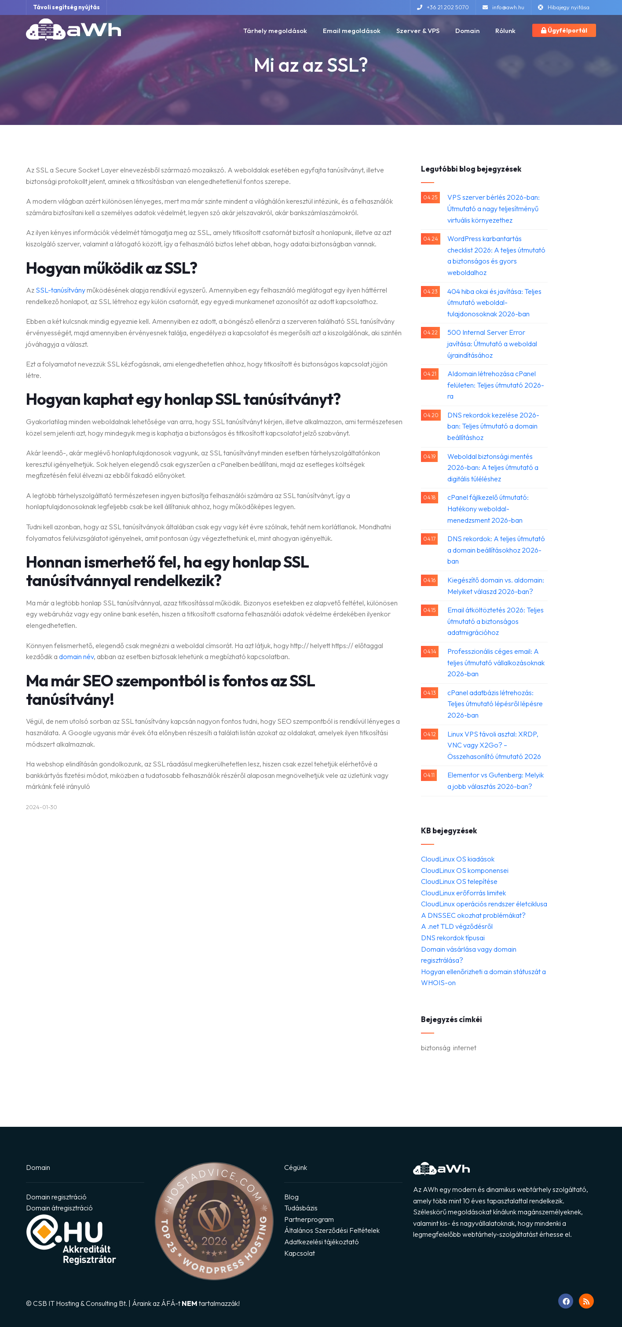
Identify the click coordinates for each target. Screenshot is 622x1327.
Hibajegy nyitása (563, 7)
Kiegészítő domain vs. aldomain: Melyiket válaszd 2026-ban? (495, 586)
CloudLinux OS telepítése (459, 881)
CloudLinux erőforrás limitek (463, 892)
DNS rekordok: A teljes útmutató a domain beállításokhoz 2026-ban (496, 549)
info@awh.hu (503, 7)
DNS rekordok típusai (453, 937)
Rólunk (505, 30)
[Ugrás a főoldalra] (73, 28)
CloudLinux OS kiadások (457, 858)
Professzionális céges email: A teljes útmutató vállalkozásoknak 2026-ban (496, 662)
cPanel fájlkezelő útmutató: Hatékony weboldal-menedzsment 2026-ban (488, 508)
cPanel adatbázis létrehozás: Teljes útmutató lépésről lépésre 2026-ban (495, 703)
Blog (291, 1196)
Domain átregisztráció (59, 1207)
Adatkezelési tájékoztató (321, 1241)
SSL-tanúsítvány (60, 290)
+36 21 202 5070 (443, 7)
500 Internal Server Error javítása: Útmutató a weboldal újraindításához (492, 343)
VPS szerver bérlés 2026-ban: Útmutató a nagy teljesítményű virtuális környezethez (493, 208)
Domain (467, 30)
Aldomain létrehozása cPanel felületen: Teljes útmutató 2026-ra (495, 384)
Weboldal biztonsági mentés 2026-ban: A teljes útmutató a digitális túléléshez (492, 467)
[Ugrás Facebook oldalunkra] (565, 1301)
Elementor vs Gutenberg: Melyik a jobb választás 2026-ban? (495, 780)
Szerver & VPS (417, 30)
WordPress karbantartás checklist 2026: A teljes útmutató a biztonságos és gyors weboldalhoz (496, 255)
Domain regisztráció (56, 1196)
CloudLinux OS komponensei (465, 870)
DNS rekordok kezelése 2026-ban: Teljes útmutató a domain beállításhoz (493, 426)
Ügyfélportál (564, 30)
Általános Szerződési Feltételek (332, 1230)
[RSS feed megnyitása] (586, 1301)
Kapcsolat (299, 1253)
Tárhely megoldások (275, 30)
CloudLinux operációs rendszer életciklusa (484, 903)
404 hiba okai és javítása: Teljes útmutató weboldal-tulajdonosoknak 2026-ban (494, 302)
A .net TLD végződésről (457, 926)
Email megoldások (352, 30)
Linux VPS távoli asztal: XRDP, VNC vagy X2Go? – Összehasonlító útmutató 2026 (494, 745)
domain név (76, 656)
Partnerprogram (309, 1219)
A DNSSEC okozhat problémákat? (473, 915)
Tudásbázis (301, 1207)
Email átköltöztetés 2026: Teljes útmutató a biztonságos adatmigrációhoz (495, 621)
